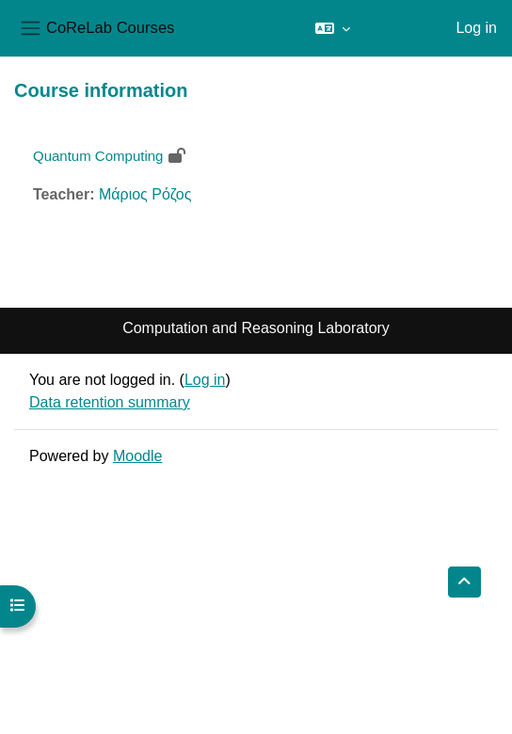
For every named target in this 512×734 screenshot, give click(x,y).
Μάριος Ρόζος (145, 194)
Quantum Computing (98, 156)
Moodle (137, 456)
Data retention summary (109, 402)
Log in (476, 28)
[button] (332, 28)
